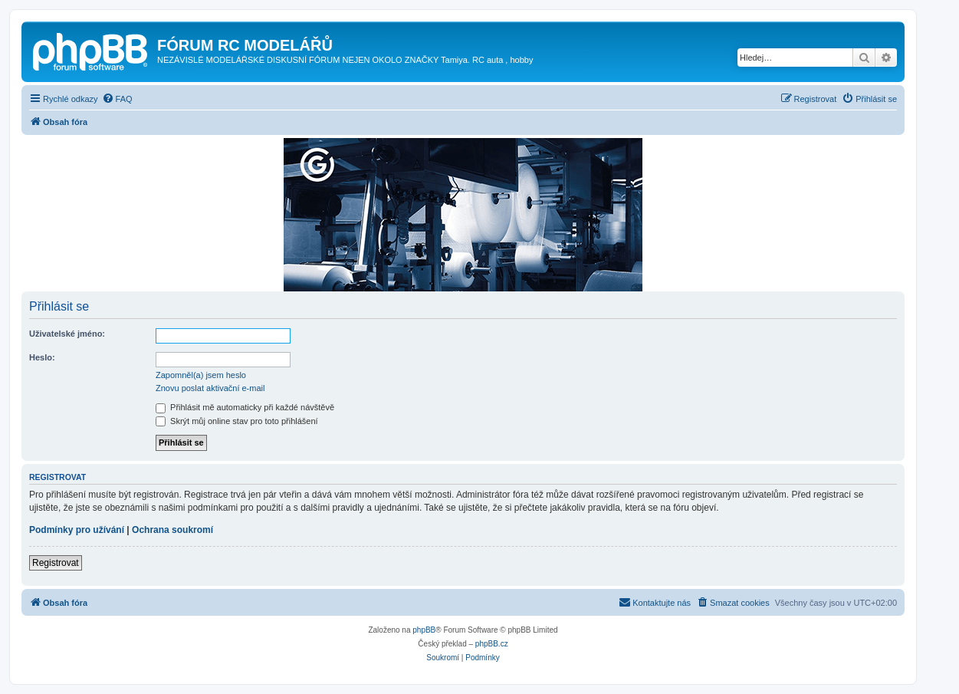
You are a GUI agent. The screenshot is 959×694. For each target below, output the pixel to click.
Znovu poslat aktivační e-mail (210, 388)
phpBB (423, 630)
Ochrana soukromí (172, 530)
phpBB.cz (491, 644)
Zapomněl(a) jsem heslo (201, 375)
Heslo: (42, 357)
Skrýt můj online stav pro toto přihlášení (237, 421)
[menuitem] (117, 99)
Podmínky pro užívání (76, 530)
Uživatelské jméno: (67, 333)
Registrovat (55, 563)
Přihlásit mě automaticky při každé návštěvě (245, 407)
